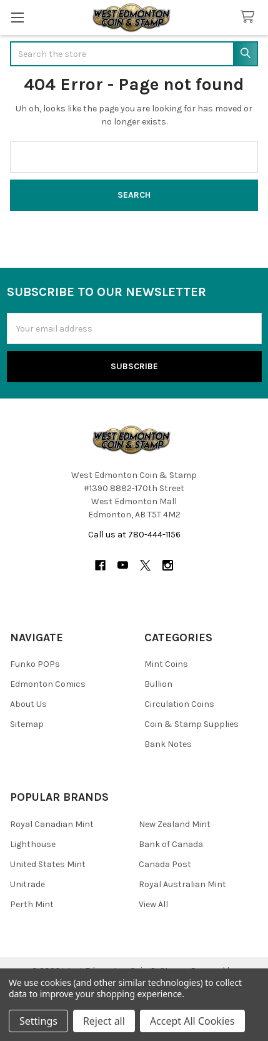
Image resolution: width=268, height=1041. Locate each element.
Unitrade (27, 884)
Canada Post (165, 864)
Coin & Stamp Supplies (191, 724)
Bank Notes (168, 744)
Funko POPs (35, 664)
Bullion (158, 684)
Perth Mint (32, 904)
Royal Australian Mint (182, 884)
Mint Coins (166, 664)
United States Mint (48, 864)
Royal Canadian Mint (52, 824)
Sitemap (27, 724)
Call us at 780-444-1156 (134, 534)
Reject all (104, 1021)
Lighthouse (33, 844)
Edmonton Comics (48, 684)
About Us (28, 704)
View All (153, 904)
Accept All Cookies (192, 1021)
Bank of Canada (171, 844)
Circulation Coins (179, 704)
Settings (38, 1021)
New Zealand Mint (175, 824)
